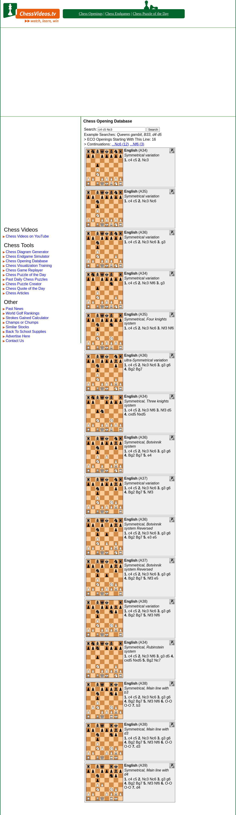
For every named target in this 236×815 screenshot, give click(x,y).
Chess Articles (17, 293)
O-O (168, 701)
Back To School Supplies (26, 332)
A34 (143, 150)
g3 (163, 242)
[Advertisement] (43, 72)
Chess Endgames (117, 14)
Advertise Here (18, 336)
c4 (130, 160)
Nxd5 (141, 414)
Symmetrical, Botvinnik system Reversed (142, 526)
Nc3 (145, 160)
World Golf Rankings (22, 313)
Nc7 (157, 660)
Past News (14, 309)
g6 (168, 365)
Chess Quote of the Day (25, 288)
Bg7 (139, 369)
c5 (135, 160)
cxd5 (132, 414)
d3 (138, 746)
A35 (143, 191)
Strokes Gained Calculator (27, 318)
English (131, 150)
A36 (143, 232)
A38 (143, 601)
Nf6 (152, 283)
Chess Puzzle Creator (24, 284)
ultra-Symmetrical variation (146, 360)
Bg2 (131, 369)
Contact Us (15, 341)
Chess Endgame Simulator (27, 256)
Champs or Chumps (22, 322)
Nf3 (164, 328)
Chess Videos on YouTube (27, 236)
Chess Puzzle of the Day (151, 14)
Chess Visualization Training (29, 266)
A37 (143, 478)
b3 (138, 705)
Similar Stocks (17, 327)
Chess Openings (91, 14)
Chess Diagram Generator (27, 252)
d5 (169, 410)
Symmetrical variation (141, 155)
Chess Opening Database (27, 261)
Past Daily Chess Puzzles (27, 279)
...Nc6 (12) (120, 144)
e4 (149, 455)
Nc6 (153, 201)
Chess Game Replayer (24, 270)
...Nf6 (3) (137, 144)
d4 (138, 787)
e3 (149, 537)
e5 (155, 537)
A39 (143, 765)
